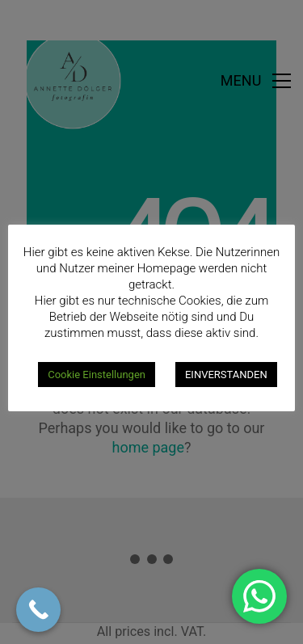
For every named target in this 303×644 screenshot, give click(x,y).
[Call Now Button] (38, 609)
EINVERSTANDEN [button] (226, 374)
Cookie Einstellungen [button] (96, 374)
